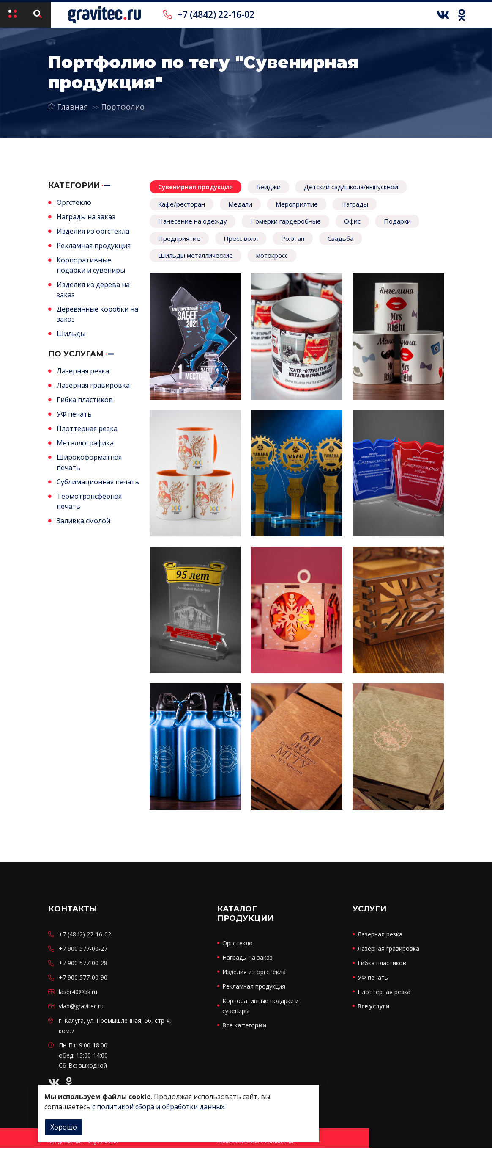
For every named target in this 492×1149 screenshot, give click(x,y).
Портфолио (122, 107)
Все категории (244, 1027)
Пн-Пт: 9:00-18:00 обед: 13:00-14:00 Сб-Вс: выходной (83, 1056)
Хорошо (63, 1127)
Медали (240, 204)
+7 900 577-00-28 (83, 964)
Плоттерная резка (87, 428)
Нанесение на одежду (192, 221)
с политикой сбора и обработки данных (158, 1106)
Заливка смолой (83, 520)
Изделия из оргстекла (93, 231)
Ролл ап (292, 238)
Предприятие (179, 238)
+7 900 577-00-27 (83, 950)
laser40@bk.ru (78, 993)
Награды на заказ (86, 216)
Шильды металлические (195, 255)
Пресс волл (241, 238)
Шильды (71, 333)
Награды (354, 204)
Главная (68, 107)
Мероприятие (297, 204)
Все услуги (373, 1007)
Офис (352, 221)
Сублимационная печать (98, 481)
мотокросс (272, 255)
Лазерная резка (83, 371)
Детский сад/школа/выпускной (351, 186)
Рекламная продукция (94, 245)
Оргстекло (74, 202)
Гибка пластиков (85, 399)
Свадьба (340, 238)
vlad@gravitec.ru (81, 1007)
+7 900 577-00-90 (83, 979)
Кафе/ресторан (181, 204)
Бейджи (268, 186)
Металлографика (85, 442)
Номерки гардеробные (285, 221)
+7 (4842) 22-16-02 (208, 14)
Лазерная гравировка (93, 385)
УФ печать (74, 414)
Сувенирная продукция (195, 186)
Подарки (397, 221)
